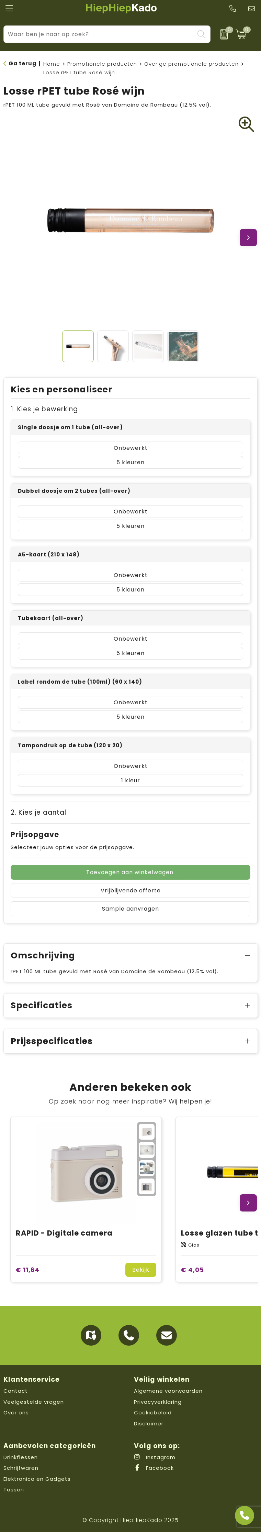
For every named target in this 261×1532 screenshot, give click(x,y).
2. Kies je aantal (38, 812)
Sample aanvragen (130, 909)
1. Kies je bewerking (44, 409)
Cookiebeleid (153, 1412)
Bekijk (140, 1270)
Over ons (16, 1412)
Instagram (154, 1457)
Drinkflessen (20, 1457)
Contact (15, 1390)
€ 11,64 (27, 1270)
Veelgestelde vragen (33, 1401)
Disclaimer (148, 1423)
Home (51, 63)
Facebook (154, 1467)
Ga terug (22, 63)
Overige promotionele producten (191, 63)
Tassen (13, 1489)
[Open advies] (244, 1515)
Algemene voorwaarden (168, 1390)
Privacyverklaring (158, 1401)
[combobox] (99, 34)
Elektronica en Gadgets (37, 1478)
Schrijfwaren (20, 1467)
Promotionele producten (102, 63)
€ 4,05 (192, 1270)
